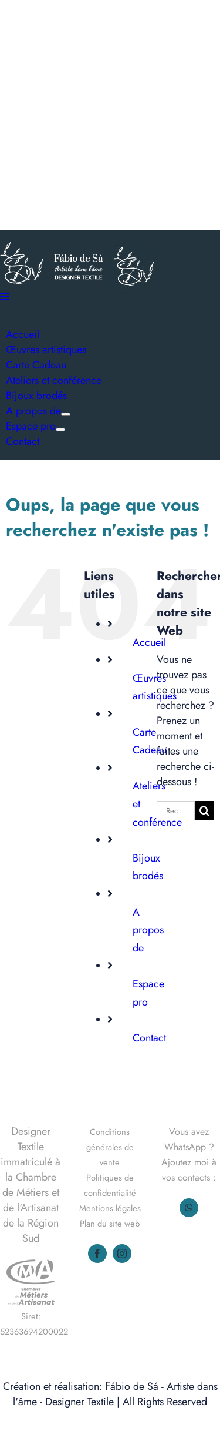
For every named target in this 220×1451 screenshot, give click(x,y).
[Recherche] (204, 810)
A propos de (148, 930)
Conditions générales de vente (110, 1146)
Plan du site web (110, 1223)
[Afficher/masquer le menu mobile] (5, 296)
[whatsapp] (189, 1207)
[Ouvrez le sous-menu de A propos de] (65, 414)
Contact (149, 1037)
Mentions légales (110, 1208)
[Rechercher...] (176, 810)
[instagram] (122, 1253)
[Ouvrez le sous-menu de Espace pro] (60, 429)
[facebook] (97, 1253)
